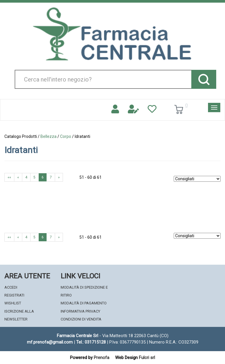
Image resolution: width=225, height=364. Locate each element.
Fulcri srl (147, 357)
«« (9, 177)
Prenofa (101, 357)
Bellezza (48, 136)
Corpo (65, 136)
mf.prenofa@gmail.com (50, 342)
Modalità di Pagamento (84, 303)
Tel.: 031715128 (91, 342)
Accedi (10, 287)
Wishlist (12, 303)
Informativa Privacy (80, 311)
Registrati (14, 295)
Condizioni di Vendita (81, 319)
